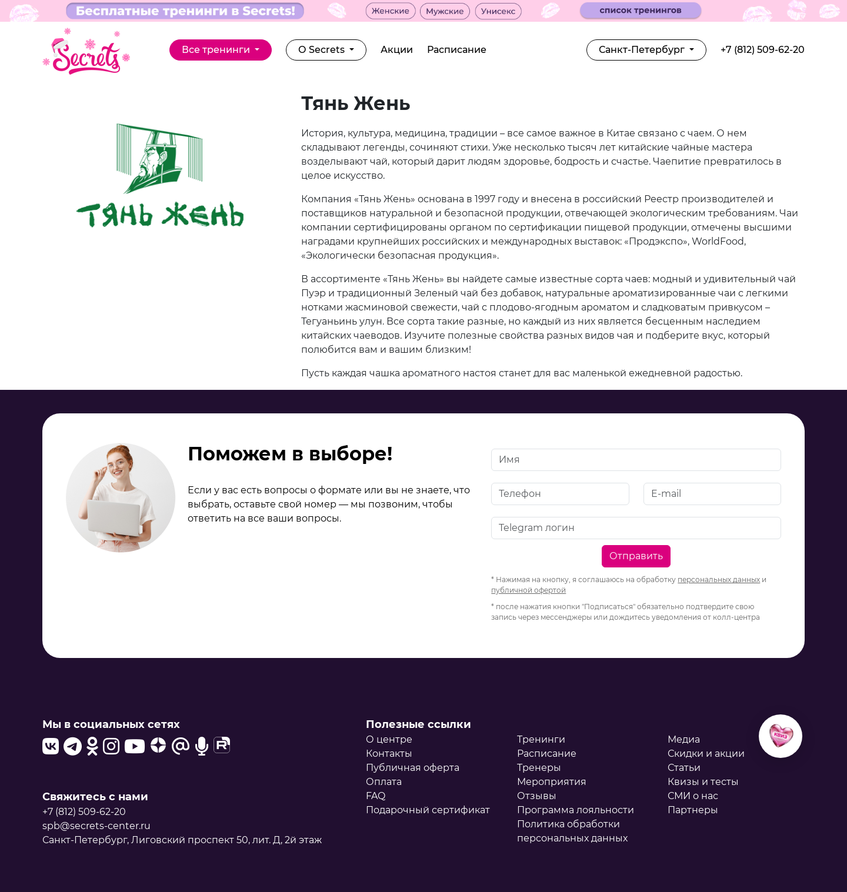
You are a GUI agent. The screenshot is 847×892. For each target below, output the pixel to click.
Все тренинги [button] (217, 49)
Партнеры (693, 810)
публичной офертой (528, 590)
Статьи (684, 767)
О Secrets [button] (322, 49)
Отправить (636, 556)
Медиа (684, 739)
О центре (389, 739)
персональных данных (719, 579)
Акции (397, 49)
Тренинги (541, 739)
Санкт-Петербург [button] (643, 49)
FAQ (375, 795)
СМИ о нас (693, 795)
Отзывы (536, 795)
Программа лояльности (575, 810)
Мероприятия (551, 781)
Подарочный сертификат (428, 810)
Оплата (384, 781)
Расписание (456, 49)
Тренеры (539, 767)
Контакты (389, 753)
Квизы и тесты (703, 781)
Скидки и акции (706, 753)
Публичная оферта (412, 767)
